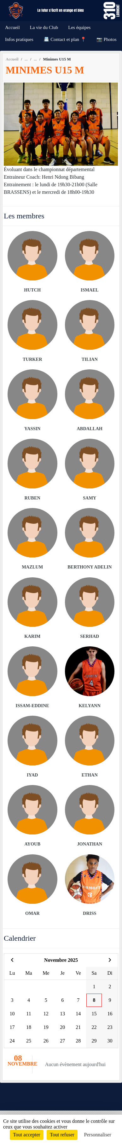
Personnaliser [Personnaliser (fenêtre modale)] (97, 1134)
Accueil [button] (12, 27)
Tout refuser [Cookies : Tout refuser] (62, 1134)
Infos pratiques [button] (19, 39)
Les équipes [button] (79, 27)
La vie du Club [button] (44, 27)
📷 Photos (106, 39)
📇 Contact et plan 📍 (65, 39)
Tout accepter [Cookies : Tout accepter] (26, 1134)
